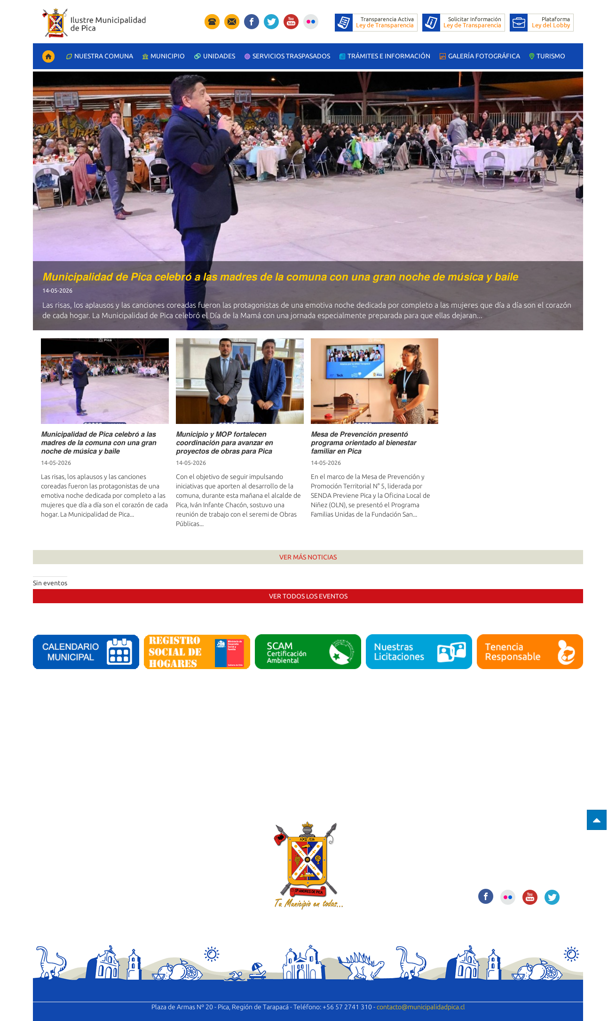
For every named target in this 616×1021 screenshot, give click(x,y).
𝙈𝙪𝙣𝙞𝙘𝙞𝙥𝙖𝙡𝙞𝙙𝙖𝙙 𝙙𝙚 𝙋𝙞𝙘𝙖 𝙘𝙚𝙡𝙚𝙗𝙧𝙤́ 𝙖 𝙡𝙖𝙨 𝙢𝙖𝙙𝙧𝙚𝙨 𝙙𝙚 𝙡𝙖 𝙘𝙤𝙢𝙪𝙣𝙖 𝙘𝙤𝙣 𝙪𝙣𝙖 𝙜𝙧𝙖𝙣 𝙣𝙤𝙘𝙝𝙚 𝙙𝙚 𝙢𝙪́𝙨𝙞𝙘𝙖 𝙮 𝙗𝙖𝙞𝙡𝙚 (280, 276)
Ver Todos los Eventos (308, 596)
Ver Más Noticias (308, 557)
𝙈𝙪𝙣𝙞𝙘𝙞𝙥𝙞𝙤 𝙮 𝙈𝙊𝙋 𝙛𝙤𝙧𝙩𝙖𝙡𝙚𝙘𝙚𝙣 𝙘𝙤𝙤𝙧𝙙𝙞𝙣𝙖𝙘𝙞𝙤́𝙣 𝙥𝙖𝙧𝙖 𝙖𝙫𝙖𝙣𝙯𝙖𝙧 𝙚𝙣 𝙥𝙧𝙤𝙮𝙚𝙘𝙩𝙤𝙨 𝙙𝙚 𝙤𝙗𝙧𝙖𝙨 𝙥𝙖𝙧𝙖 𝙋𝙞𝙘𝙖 (224, 442)
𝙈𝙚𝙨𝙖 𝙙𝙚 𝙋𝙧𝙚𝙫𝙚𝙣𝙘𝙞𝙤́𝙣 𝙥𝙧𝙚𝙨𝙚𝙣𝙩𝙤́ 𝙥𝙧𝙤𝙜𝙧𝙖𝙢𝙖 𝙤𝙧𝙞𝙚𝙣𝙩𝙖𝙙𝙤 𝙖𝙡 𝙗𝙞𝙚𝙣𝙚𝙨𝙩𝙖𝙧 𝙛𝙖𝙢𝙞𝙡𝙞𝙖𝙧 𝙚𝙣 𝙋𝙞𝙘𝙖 (363, 442)
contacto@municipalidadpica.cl (421, 1007)
